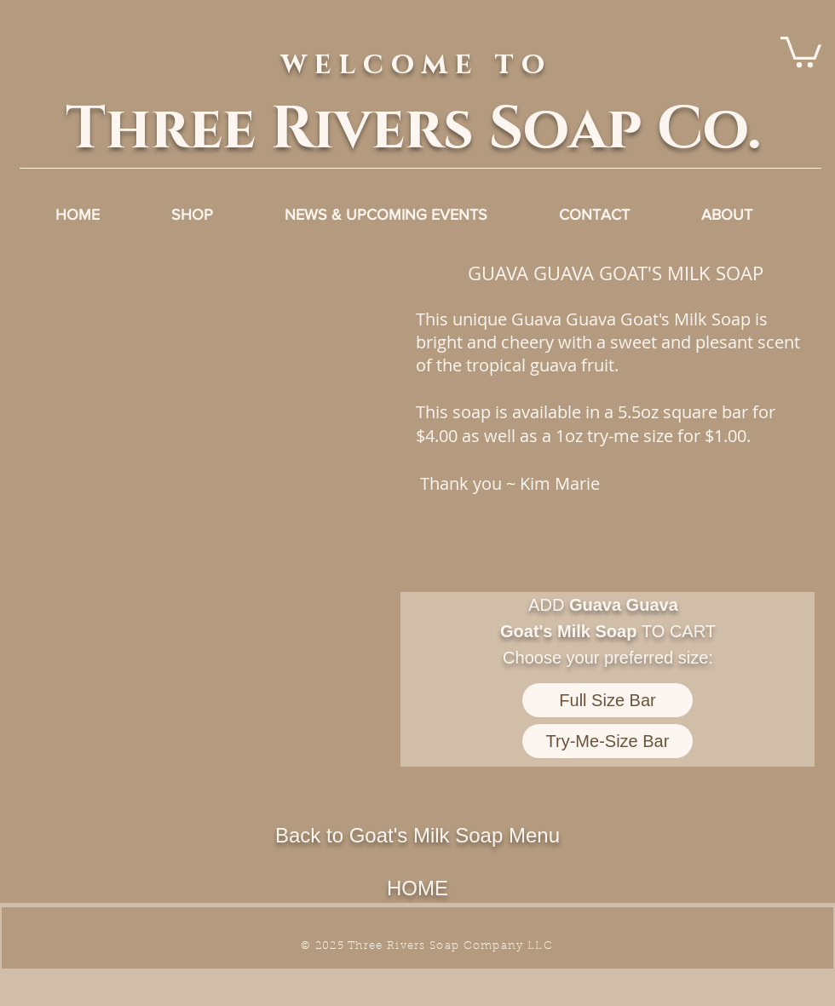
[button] (210, 440)
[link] (800, 50)
